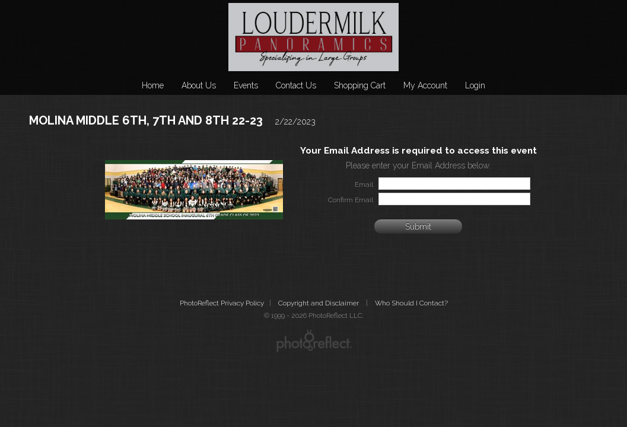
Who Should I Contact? (411, 303)
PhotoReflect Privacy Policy (222, 303)
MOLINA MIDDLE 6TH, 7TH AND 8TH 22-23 (146, 120)
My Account (425, 85)
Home (153, 85)
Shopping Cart (360, 85)
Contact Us (296, 85)
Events (246, 85)
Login (475, 85)
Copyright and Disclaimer (319, 303)
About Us (199, 85)
